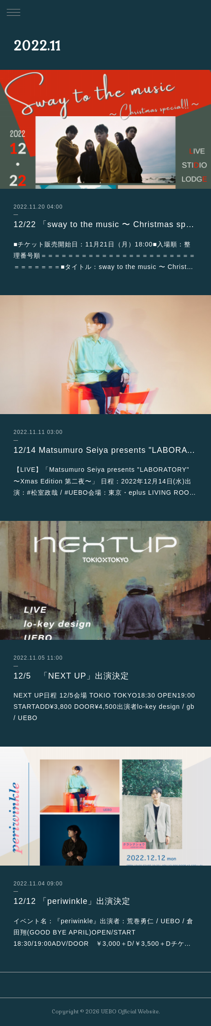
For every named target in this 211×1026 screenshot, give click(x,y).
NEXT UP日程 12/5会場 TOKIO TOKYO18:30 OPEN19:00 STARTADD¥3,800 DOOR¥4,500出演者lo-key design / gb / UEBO (104, 706)
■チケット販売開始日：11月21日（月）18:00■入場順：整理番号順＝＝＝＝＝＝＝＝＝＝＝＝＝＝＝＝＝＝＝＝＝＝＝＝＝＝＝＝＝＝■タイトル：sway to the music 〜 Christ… (104, 255)
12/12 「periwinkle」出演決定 (71, 901)
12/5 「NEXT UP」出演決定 (71, 675)
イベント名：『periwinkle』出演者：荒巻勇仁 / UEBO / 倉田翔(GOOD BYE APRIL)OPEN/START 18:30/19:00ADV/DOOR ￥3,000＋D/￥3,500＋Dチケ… (103, 932)
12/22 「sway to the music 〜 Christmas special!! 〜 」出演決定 (105, 224)
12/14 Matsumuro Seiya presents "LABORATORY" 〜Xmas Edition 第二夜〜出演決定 (105, 450)
